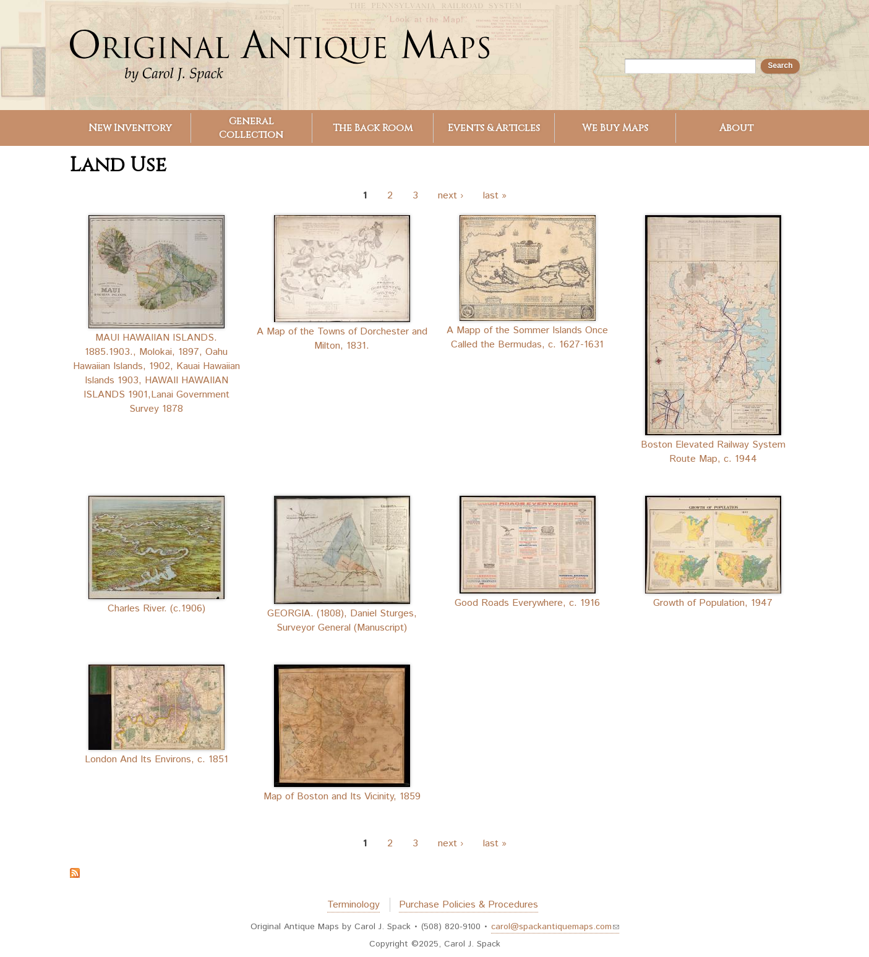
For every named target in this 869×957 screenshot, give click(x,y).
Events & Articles (494, 128)
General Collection (251, 128)
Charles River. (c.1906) (156, 609)
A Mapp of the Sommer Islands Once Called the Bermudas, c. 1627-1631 (527, 337)
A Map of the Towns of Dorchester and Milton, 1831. (342, 339)
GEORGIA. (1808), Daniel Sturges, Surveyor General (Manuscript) (342, 620)
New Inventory (130, 128)
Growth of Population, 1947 (713, 603)
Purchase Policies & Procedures (468, 905)
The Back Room (373, 128)
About (736, 128)
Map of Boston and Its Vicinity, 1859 (342, 796)
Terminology (353, 905)
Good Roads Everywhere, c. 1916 (527, 603)
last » (495, 196)
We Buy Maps (615, 128)
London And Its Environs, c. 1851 (156, 759)
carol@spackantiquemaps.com (555, 927)
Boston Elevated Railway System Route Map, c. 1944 (713, 452)
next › (450, 196)
